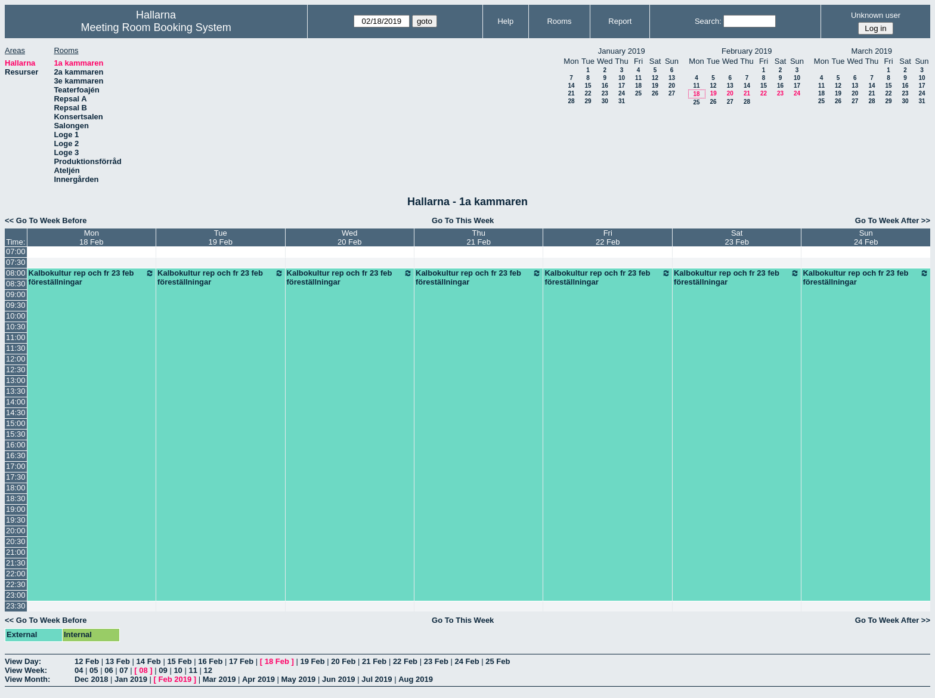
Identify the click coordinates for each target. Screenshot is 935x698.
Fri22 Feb (608, 237)
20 (671, 85)
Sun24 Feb (866, 237)
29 (587, 101)
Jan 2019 (130, 679)
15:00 (16, 423)
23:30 (16, 605)
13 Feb (118, 661)
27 (671, 93)
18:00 (16, 487)
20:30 (16, 541)
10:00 (16, 315)
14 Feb (149, 661)
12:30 (16, 369)
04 (79, 670)
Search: (708, 21)
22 (587, 93)
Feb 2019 (175, 679)
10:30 (16, 326)
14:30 (16, 412)
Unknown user (875, 15)
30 (605, 101)
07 (123, 670)
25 (638, 93)
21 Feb (374, 661)
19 (655, 85)
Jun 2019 (338, 679)
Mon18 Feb (91, 237)
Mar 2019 (219, 679)
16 (605, 85)
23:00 (16, 595)
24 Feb (466, 661)
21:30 (16, 562)
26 (655, 93)
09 (163, 670)
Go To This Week (463, 220)
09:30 (16, 305)
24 (621, 93)
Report (619, 21)
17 (621, 85)
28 (571, 101)
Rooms (559, 21)
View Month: (27, 679)
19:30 (16, 519)
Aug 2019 (415, 679)
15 (587, 85)
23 (605, 93)
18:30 (16, 498)
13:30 (16, 391)
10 (621, 78)
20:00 (16, 530)
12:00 (16, 358)
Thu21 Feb (479, 237)
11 (638, 78)
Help (505, 21)
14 (571, 85)
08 (143, 670)
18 (638, 85)
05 (93, 670)
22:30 (16, 584)
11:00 (16, 337)
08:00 (16, 272)
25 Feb (497, 661)
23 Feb (436, 661)
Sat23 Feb (736, 237)
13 (671, 78)
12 (655, 78)
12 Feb (87, 661)
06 (108, 670)
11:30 (16, 348)
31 (621, 101)
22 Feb (405, 661)
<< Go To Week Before (46, 220)
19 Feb (312, 661)
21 (571, 93)
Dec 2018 (91, 679)
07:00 (16, 251)
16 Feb (210, 661)
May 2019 (298, 679)
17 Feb (241, 661)
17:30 (16, 476)
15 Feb (179, 661)
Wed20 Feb (349, 237)
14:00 (16, 401)
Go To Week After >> (892, 220)
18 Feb (277, 661)
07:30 (16, 262)
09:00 (16, 294)
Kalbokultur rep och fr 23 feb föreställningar (91, 277)
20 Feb (343, 661)
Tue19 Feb (221, 237)
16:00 (16, 444)
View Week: (26, 670)
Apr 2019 (258, 679)
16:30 (16, 455)
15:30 (16, 434)
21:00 (16, 552)
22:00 (16, 573)
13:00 (16, 380)
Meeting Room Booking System (156, 27)
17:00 (16, 466)
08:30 (16, 283)
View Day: (23, 661)
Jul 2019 (376, 679)
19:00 (16, 509)
